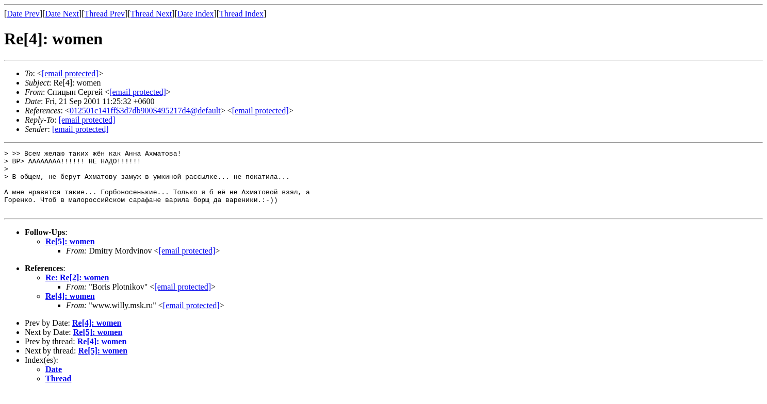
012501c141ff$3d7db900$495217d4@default (145, 110)
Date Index (195, 13)
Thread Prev (104, 13)
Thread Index (241, 13)
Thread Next (151, 13)
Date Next (62, 13)
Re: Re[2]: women (77, 289)
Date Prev (23, 13)
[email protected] (187, 263)
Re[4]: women (70, 308)
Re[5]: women (70, 253)
